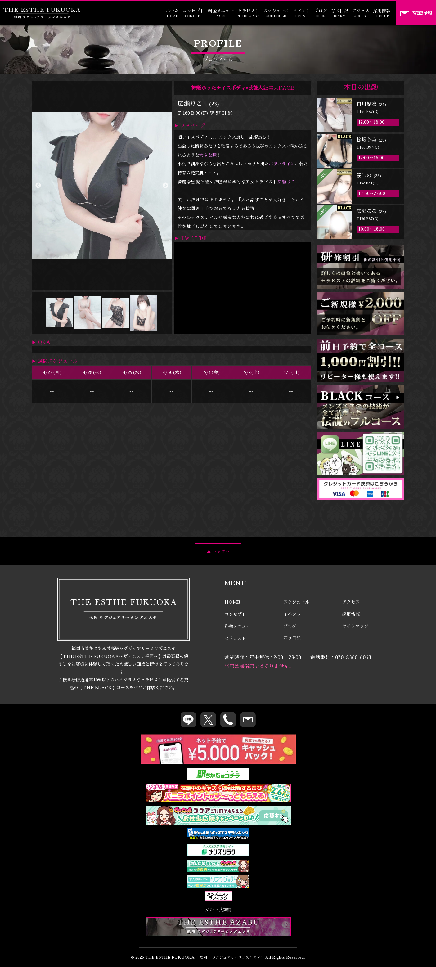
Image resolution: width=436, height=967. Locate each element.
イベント (301, 13)
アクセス (360, 13)
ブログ (320, 13)
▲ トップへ (218, 551)
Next (165, 185)
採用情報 (381, 13)
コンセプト (193, 13)
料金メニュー (221, 13)
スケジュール (276, 13)
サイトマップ (355, 626)
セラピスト (248, 13)
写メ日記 (339, 13)
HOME (232, 602)
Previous (38, 185)
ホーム (172, 13)
